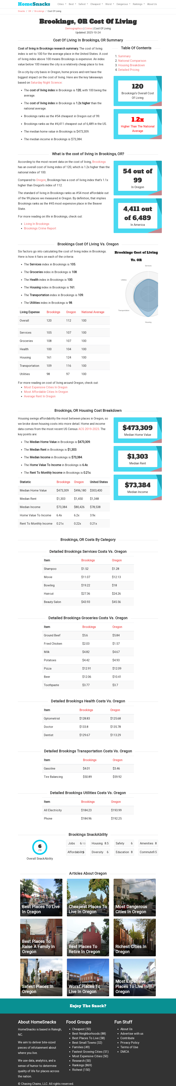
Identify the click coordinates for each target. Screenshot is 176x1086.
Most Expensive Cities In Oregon (45, 387)
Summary (124, 56)
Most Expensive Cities (87, 1056)
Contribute (127, 1038)
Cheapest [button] (95, 4)
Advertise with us (131, 1033)
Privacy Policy (129, 1042)
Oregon (41, 180)
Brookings (39, 11)
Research (78, 1061)
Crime (88, 28)
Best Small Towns (84, 1042)
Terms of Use (129, 1047)
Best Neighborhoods (86, 1033)
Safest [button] (82, 4)
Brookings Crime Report (40, 228)
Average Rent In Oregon (39, 396)
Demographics (74, 28)
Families (77, 1047)
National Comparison (132, 61)
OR (29, 11)
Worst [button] (108, 4)
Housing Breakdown (131, 65)
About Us (152, 4)
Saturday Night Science (46, 82)
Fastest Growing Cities (87, 1051)
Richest (77, 1070)
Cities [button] (61, 4)
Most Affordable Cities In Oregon (46, 392)
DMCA (124, 1051)
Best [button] (71, 4)
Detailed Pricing (128, 70)
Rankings (78, 1065)
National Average (92, 312)
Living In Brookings (36, 224)
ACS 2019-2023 (88, 429)
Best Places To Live (85, 1038)
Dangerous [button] (122, 4)
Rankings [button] (138, 4)
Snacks (34, 4)
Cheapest (78, 1029)
